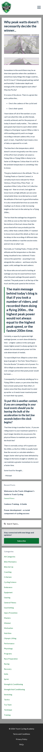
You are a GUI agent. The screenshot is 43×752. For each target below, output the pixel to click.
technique (8, 710)
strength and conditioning (14, 689)
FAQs (21, 744)
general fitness (9, 498)
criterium (8, 577)
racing (6, 664)
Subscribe (21, 541)
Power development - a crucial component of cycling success (17, 511)
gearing (7, 597)
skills (6, 674)
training (7, 715)
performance (9, 643)
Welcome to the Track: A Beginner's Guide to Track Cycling (19, 492)
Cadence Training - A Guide (15, 504)
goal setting (9, 608)
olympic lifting (10, 638)
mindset (7, 623)
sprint (6, 679)
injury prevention (10, 613)
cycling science (10, 582)
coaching (7, 572)
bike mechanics (10, 562)
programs (8, 653)
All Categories (9, 556)
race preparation (11, 659)
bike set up (8, 567)
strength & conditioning (13, 684)
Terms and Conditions (21, 734)
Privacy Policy (21, 739)
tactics (7, 699)
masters (7, 618)
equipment (8, 592)
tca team (8, 705)
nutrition (7, 633)
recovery (7, 669)
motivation (8, 628)
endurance (8, 587)
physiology (8, 648)
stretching (8, 694)
